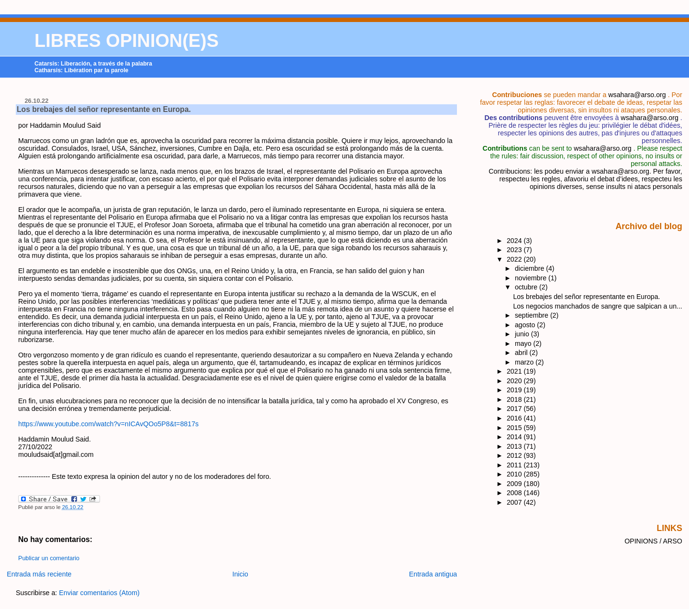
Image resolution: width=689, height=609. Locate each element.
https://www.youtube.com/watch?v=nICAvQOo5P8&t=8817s (108, 424)
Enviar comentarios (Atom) (99, 593)
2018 (515, 399)
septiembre (532, 315)
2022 (515, 259)
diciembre (530, 268)
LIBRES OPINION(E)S (126, 41)
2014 (515, 437)
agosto (526, 325)
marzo (525, 362)
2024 (515, 240)
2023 (515, 250)
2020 (515, 381)
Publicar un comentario (48, 558)
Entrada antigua (433, 574)
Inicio (240, 574)
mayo (524, 343)
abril (522, 352)
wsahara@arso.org (637, 95)
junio (523, 334)
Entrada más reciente (39, 574)
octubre (527, 287)
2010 (515, 474)
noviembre (531, 278)
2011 (515, 465)
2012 (515, 455)
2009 (515, 483)
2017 (515, 408)
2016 (515, 418)
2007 (515, 502)
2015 (515, 428)
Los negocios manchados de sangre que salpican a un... (597, 306)
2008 (515, 493)
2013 (515, 446)
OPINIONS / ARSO (653, 541)
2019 (515, 390)
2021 (515, 371)
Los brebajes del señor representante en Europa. (104, 109)
